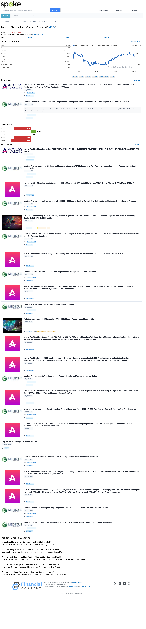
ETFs (24, 16)
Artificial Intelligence (43, 235)
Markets (5, 16)
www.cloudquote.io (78, 614)
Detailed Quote (135, 41)
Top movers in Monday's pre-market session (21, 466)
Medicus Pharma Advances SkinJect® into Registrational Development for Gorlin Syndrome (60, 284)
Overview (16, 21)
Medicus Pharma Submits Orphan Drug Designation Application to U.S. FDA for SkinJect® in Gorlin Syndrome (67, 537)
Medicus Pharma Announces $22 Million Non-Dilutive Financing (49, 319)
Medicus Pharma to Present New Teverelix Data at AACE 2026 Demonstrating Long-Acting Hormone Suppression (68, 553)
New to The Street (31, 93)
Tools (33, 16)
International (43, 21)
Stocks (16, 16)
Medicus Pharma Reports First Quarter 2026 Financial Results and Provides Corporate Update (61, 395)
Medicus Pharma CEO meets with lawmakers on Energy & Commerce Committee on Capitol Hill (61, 483)
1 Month (88, 76)
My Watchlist (120, 10)
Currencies (32, 21)
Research (107, 37)
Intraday (75, 76)
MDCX (52, 27)
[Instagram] (129, 617)
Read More (137, 147)
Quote (30, 37)
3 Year (106, 76)
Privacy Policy (73, 618)
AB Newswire (29, 235)
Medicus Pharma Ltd (32, 116)
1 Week (81, 76)
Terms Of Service (85, 618)
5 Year (112, 76)
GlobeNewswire (30, 120)
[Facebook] (120, 617)
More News (137, 80)
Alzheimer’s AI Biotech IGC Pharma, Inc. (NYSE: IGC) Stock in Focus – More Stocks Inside (59, 335)
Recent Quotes (103, 10)
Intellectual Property (53, 347)
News (24, 21)
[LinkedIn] (125, 617)
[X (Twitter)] (115, 617)
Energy (50, 235)
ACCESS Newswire (31, 96)
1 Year (101, 76)
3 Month (95, 76)
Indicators (135, 10)
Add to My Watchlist (41, 34)
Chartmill (7, 472)
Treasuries (53, 21)
